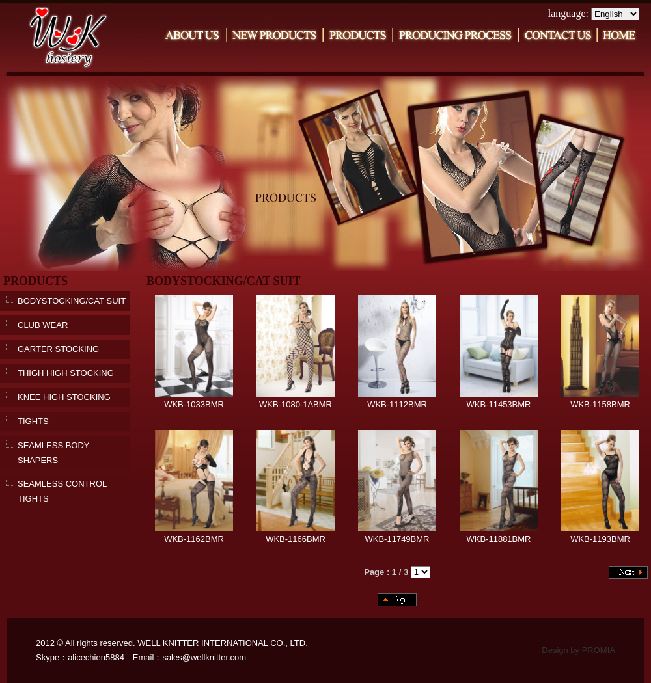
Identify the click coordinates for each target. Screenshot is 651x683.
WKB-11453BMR (499, 399)
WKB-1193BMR (600, 534)
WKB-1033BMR (194, 399)
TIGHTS (33, 421)
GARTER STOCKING (58, 349)
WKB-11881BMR (499, 534)
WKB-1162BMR (194, 534)
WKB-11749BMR (397, 534)
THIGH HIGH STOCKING (66, 373)
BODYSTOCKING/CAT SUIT (72, 301)
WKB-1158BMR (600, 399)
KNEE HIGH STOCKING (64, 397)
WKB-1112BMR (397, 399)
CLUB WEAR (43, 325)
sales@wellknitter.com (204, 657)
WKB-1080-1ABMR (295, 399)
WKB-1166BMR (295, 534)
